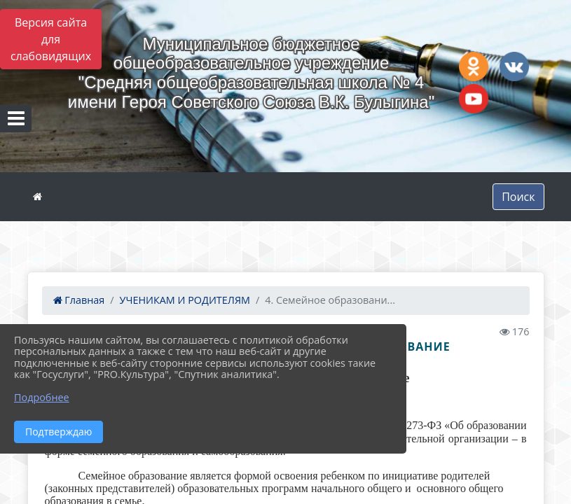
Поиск (518, 196)
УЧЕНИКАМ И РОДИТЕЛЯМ (185, 300)
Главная (79, 300)
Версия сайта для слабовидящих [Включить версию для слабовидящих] (51, 39)
